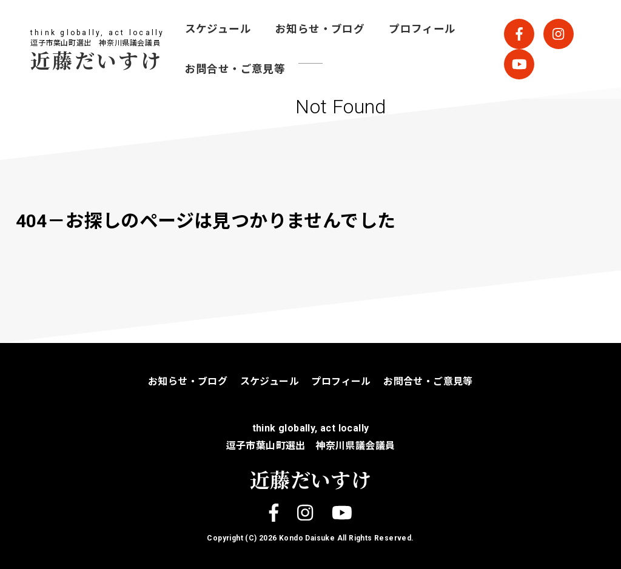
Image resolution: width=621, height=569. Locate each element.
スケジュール (218, 29)
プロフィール (422, 29)
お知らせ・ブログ (319, 29)
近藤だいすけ (96, 60)
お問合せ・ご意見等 (235, 69)
